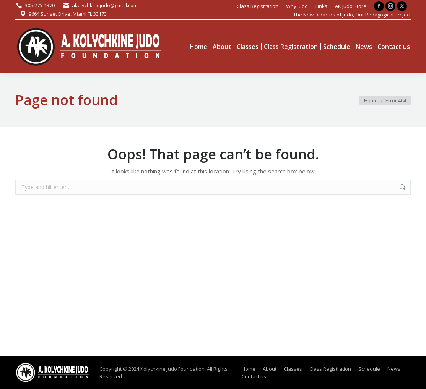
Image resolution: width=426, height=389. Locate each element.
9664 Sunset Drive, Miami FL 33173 (68, 13)
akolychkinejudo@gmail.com (105, 5)
